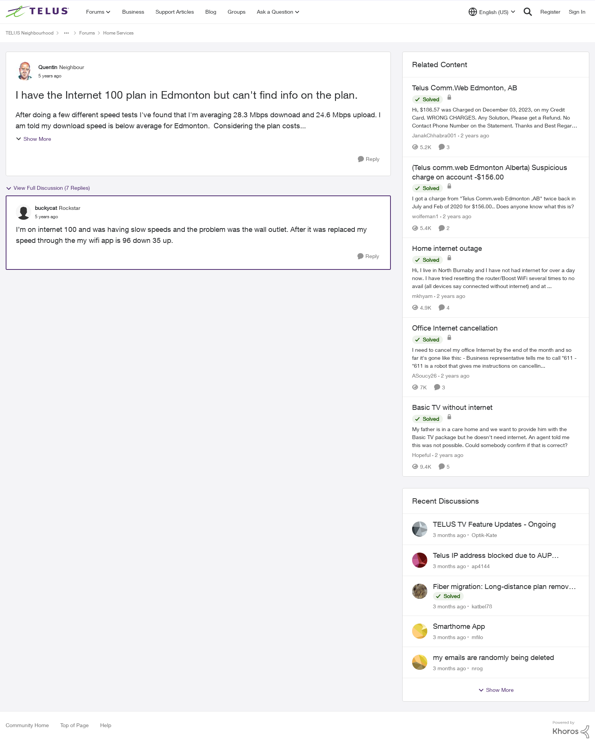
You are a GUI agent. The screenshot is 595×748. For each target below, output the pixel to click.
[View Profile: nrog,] (419, 662)
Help (105, 725)
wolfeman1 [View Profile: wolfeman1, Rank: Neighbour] (425, 216)
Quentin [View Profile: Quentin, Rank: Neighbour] (47, 67)
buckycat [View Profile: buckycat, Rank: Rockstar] (46, 208)
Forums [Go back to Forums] (87, 33)
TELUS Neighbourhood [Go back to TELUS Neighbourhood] (30, 33)
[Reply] (368, 159)
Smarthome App (459, 626)
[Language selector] (492, 11)
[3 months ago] (449, 535)
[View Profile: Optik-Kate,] (419, 529)
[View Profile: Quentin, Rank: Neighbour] (25, 70)
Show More (33, 138)
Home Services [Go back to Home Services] (118, 33)
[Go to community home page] (38, 12)
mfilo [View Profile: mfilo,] (477, 637)
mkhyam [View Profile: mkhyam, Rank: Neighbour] (422, 296)
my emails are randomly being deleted (493, 657)
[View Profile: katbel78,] (419, 591)
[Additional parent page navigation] (66, 33)
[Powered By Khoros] (571, 730)
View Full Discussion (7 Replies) (48, 187)
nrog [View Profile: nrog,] (477, 668)
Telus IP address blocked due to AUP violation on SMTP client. (492, 555)
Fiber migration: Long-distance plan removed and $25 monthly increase (505, 586)
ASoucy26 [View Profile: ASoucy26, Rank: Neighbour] (424, 375)
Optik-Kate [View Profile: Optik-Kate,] (484, 535)
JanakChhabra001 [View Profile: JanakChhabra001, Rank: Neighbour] (434, 135)
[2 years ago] (473, 135)
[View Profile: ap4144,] (419, 560)
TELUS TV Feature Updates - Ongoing (494, 524)
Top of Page (74, 725)
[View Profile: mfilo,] (419, 631)
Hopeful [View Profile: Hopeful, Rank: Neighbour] (421, 455)
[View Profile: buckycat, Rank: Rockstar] (23, 212)
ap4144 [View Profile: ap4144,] (481, 566)
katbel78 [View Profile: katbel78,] (482, 606)
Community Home (27, 725)
